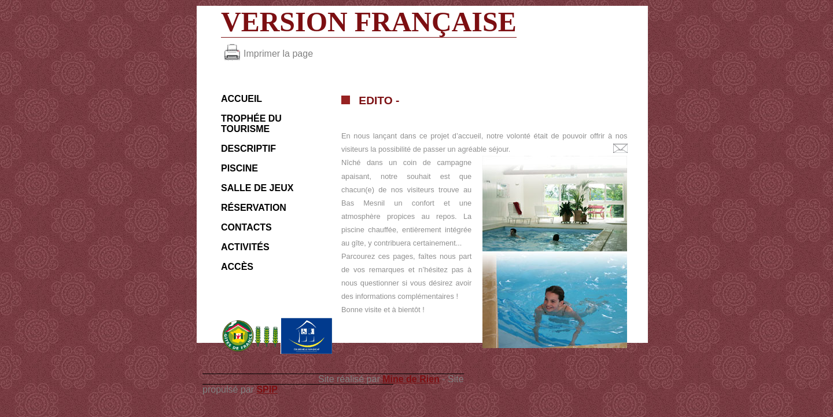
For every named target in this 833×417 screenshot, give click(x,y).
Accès (237, 267)
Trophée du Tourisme (251, 124)
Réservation (253, 208)
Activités (245, 247)
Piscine (239, 168)
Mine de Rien (411, 379)
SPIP (266, 389)
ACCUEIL (241, 99)
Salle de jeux (257, 188)
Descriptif (248, 148)
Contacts (246, 227)
